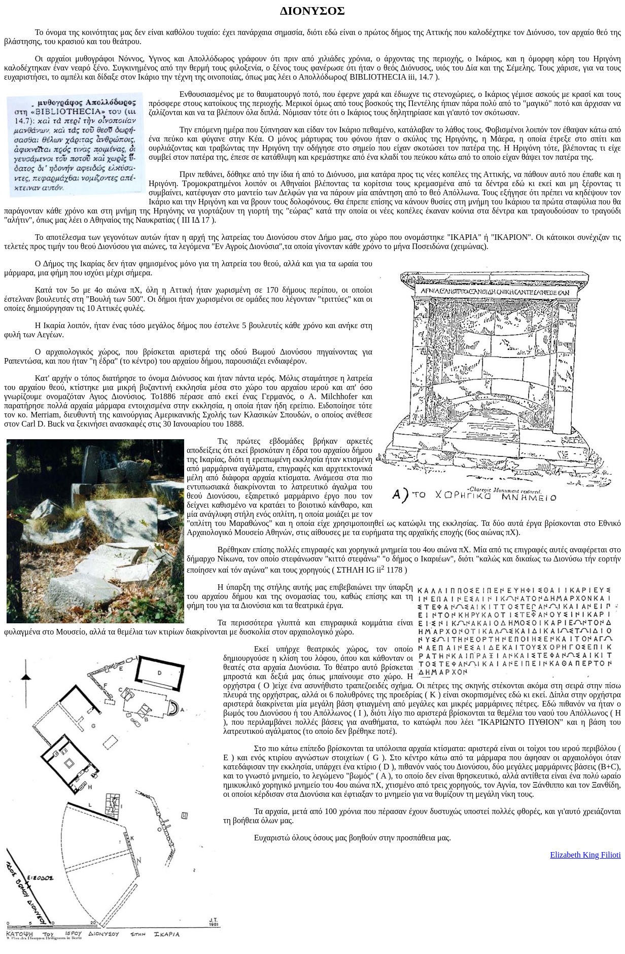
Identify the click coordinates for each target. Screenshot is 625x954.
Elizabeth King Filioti (585, 855)
